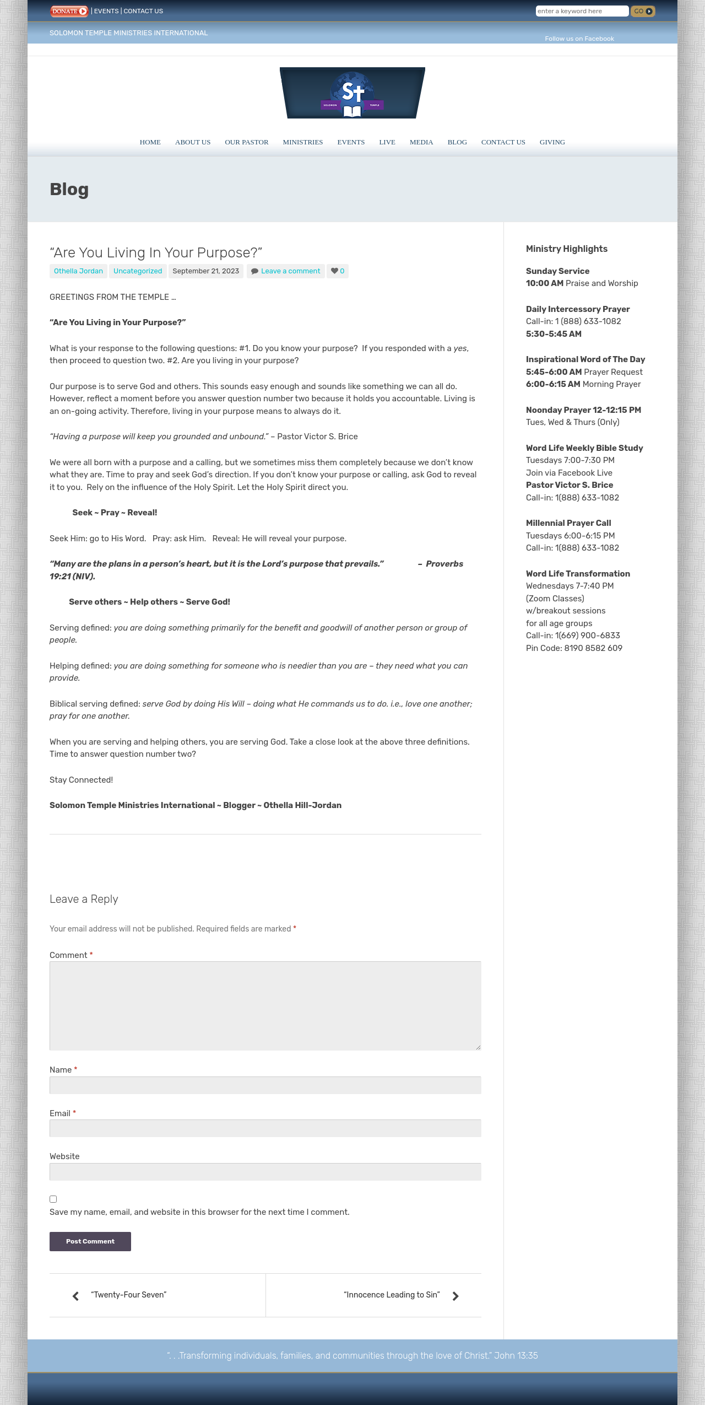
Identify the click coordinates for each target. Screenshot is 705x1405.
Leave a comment (290, 271)
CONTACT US (143, 11)
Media (421, 142)
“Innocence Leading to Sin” (392, 1295)
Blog (457, 142)
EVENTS (106, 11)
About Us (192, 142)
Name (64, 1070)
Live (387, 142)
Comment (71, 955)
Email (63, 1113)
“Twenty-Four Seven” (128, 1295)
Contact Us (503, 142)
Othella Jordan (78, 271)
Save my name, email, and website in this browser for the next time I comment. (200, 1212)
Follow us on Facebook (579, 38)
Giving (552, 142)
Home (150, 142)
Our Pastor (246, 142)
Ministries (303, 142)
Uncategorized (137, 271)
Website (65, 1156)
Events (351, 142)
